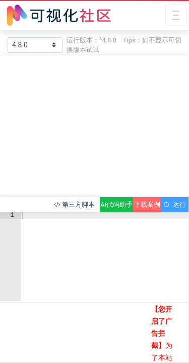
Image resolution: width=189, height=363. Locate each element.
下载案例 (147, 204)
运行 (174, 204)
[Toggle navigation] (175, 15)
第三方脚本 (74, 204)
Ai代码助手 (116, 204)
